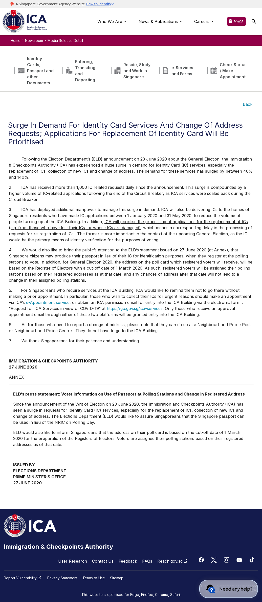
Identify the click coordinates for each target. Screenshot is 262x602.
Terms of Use (93, 578)
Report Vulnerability (23, 578)
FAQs (147, 561)
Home (15, 40)
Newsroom (34, 40)
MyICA (238, 21)
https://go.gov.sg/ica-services (135, 308)
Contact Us (103, 561)
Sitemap (116, 578)
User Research (72, 561)
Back (247, 104)
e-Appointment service (48, 302)
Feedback (128, 561)
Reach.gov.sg (173, 561)
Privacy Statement (62, 578)
